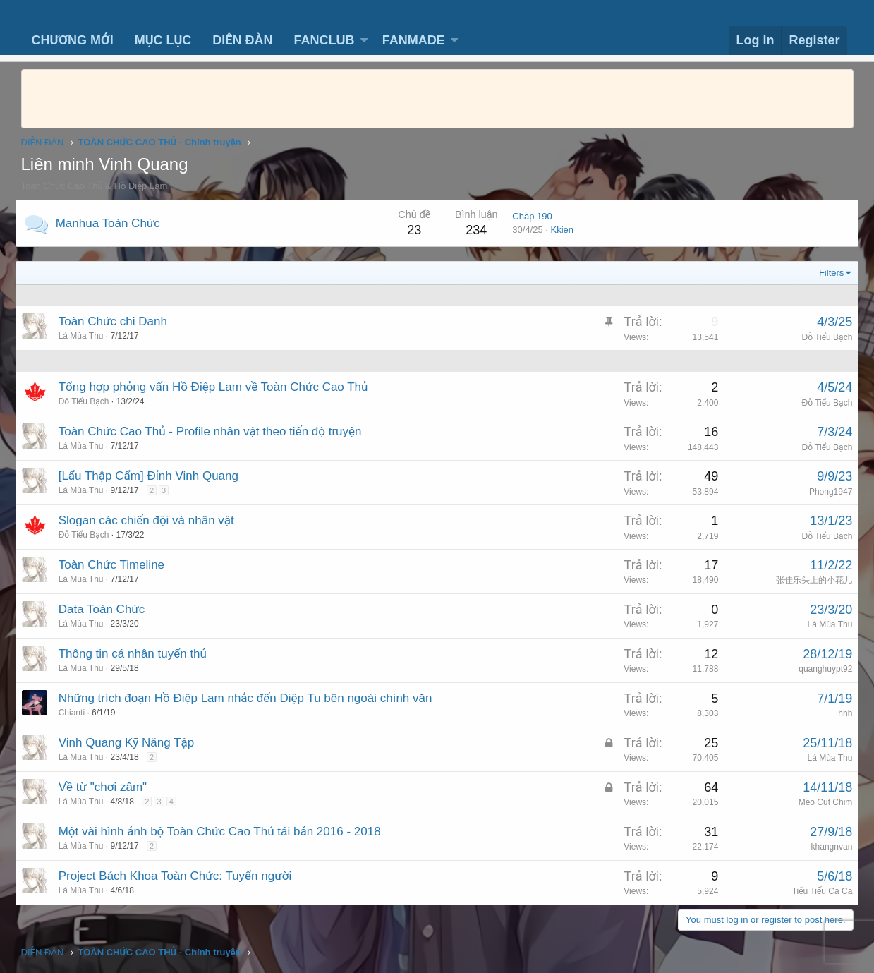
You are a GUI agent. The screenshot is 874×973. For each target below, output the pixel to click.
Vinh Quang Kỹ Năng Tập (132, 742)
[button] (364, 40)
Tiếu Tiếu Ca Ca (817, 891)
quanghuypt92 (819, 669)
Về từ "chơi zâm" (108, 787)
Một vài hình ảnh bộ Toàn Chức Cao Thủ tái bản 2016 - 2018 (225, 831)
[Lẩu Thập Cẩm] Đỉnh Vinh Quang (154, 476)
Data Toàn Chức (107, 609)
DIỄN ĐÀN (242, 40)
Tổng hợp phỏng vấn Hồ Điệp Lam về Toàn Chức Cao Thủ (219, 387)
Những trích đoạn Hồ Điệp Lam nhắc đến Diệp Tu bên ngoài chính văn (251, 698)
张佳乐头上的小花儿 (809, 580)
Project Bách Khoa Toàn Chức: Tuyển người (181, 876)
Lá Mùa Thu (824, 624)
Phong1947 (824, 492)
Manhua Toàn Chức (113, 223)
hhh (839, 713)
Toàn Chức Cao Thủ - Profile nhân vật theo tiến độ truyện (216, 431)
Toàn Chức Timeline (117, 565)
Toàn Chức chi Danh (118, 321)
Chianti (77, 713)
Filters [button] (825, 272)
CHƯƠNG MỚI (73, 40)
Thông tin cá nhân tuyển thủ (138, 653)
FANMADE (413, 40)
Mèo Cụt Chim (820, 802)
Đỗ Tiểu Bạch (821, 337)
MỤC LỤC (163, 40)
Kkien (557, 229)
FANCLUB (323, 40)
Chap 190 (527, 216)
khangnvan (826, 847)
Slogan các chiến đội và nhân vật (152, 520)
